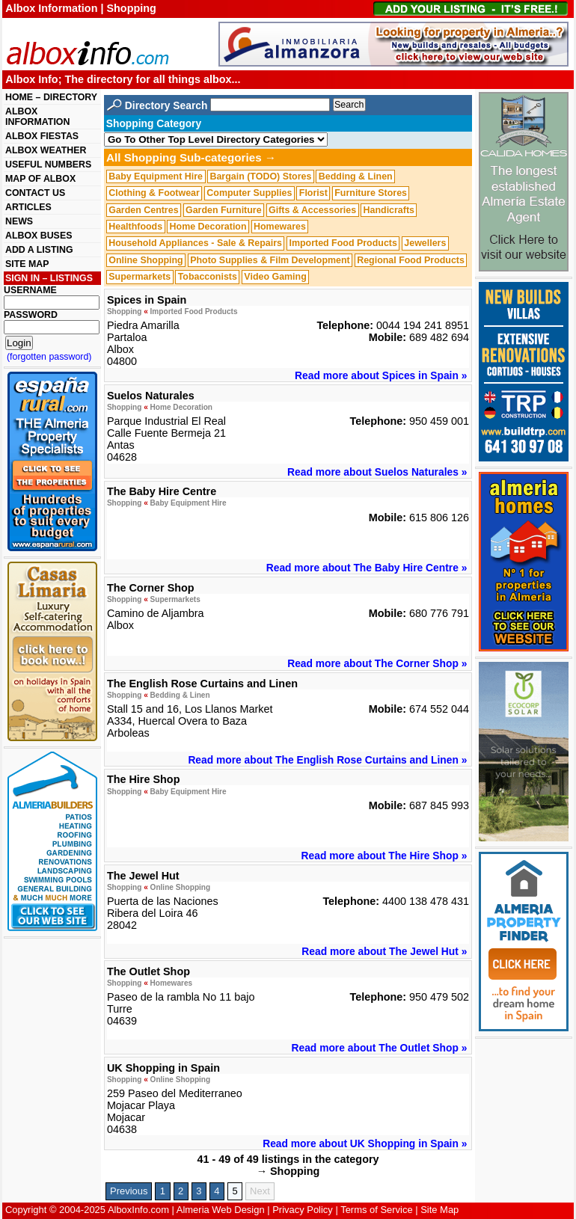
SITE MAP (27, 264)
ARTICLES (28, 207)
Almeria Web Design (221, 1209)
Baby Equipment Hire (155, 176)
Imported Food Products (342, 244)
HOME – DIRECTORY (51, 97)
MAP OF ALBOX (40, 179)
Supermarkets (139, 276)
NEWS (19, 221)
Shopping (124, 311)
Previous (128, 1191)
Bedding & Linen (356, 176)
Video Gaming (275, 276)
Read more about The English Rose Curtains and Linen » (327, 760)
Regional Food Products (411, 260)
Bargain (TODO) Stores (260, 176)
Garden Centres (143, 210)
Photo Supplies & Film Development (270, 260)
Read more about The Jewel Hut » (384, 951)
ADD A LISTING (39, 250)
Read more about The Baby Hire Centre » (367, 568)
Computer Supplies (249, 193)
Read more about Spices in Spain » (381, 375)
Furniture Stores (370, 193)
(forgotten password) (49, 356)
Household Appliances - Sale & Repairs (195, 244)
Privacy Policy (302, 1209)
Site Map (439, 1209)
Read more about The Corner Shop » (377, 663)
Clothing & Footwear (154, 193)
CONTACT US (35, 193)
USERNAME (30, 290)
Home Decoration (208, 226)
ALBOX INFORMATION (37, 116)
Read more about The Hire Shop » (384, 856)
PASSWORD (31, 315)
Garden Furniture (224, 210)
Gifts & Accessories (312, 210)
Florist (313, 193)
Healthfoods (135, 226)
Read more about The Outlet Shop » (380, 1048)
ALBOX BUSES (38, 235)
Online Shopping (145, 260)
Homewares (280, 226)
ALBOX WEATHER (45, 150)
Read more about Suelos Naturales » (377, 472)
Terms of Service (376, 1209)
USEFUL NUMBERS (48, 164)
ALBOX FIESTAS (42, 136)
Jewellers (425, 244)
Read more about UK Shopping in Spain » (365, 1143)
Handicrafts (389, 210)
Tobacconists (207, 276)
